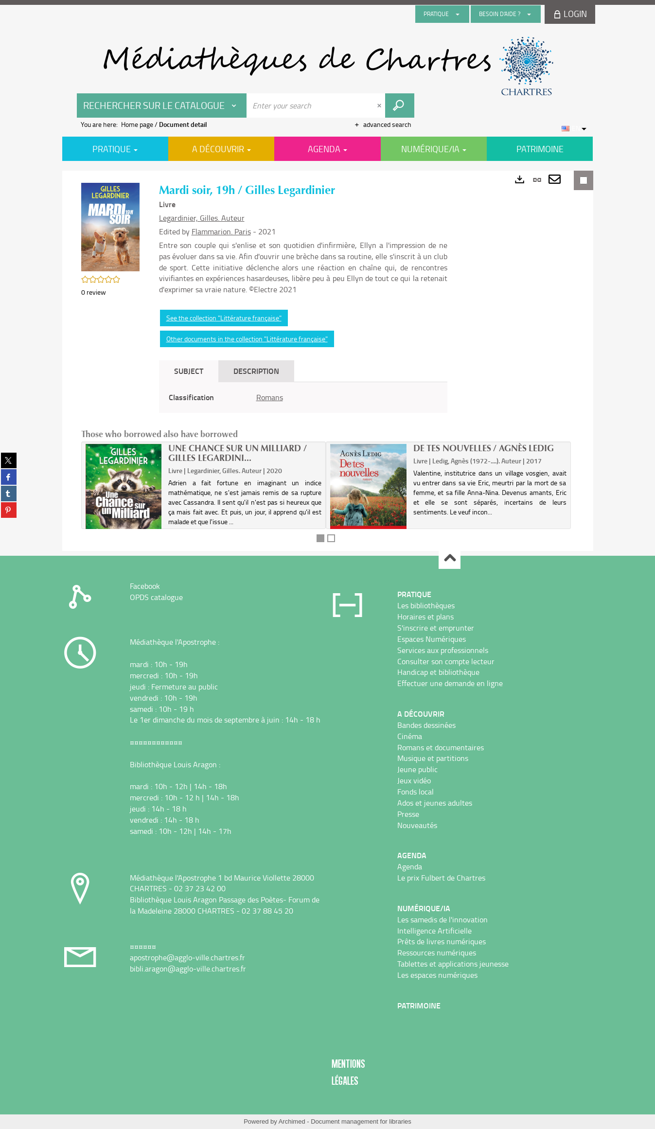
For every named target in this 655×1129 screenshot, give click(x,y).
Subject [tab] (188, 370)
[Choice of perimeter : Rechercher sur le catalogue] (162, 105)
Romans (269, 397)
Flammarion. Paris (221, 231)
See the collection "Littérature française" (224, 317)
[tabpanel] (303, 397)
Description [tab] (256, 370)
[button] (110, 226)
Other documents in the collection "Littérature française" (247, 338)
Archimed (292, 1121)
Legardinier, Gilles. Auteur (202, 217)
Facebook (145, 586)
